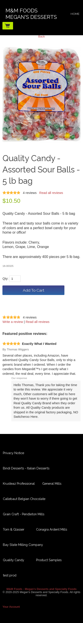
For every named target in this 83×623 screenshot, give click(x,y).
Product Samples (49, 560)
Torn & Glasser (13, 529)
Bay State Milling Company (23, 545)
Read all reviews (51, 193)
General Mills (51, 483)
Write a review (12, 322)
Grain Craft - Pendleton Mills (23, 514)
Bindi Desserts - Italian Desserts (26, 468)
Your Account (11, 606)
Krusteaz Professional (19, 483)
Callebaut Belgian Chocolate (24, 499)
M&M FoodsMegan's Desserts (31, 13)
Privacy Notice (13, 453)
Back (41, 36)
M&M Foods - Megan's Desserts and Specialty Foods (41, 589)
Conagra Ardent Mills (51, 529)
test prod (9, 575)
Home (75, 14)
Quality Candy (13, 560)
